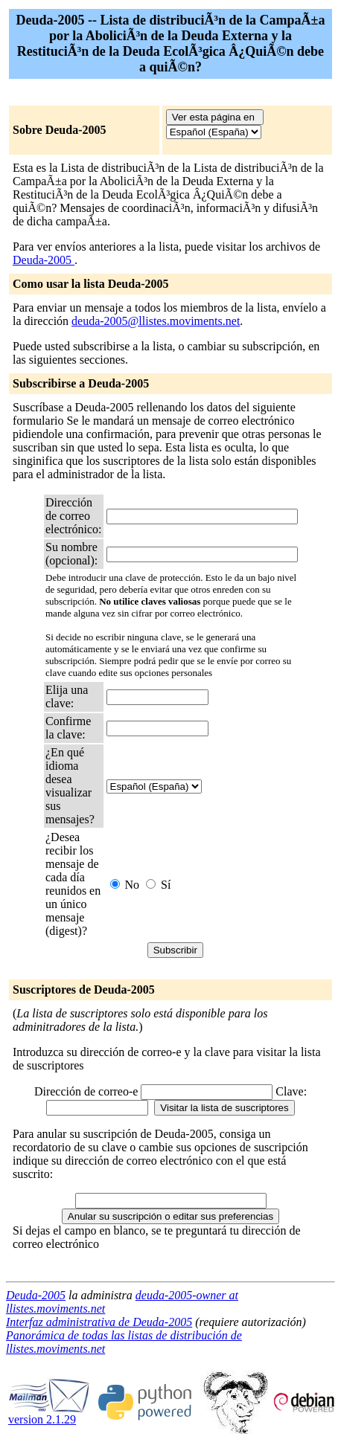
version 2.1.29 (49, 1414)
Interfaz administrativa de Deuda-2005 (99, 1322)
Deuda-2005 (43, 260)
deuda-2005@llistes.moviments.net (155, 321)
